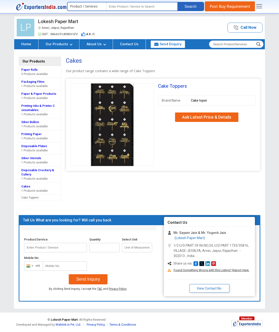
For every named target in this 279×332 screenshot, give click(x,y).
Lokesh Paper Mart (58, 21)
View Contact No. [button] (209, 288)
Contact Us (129, 44)
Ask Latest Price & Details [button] (206, 117)
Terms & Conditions (122, 324)
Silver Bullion (30, 122)
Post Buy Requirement (230, 6)
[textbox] (142, 6)
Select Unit (129, 239)
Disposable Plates (34, 146)
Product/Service (36, 239)
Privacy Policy (117, 288)
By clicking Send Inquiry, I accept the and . (88, 288)
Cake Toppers (30, 197)
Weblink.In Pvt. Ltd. (68, 324)
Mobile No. (31, 258)
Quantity (94, 239)
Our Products (59, 44)
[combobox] (32, 266)
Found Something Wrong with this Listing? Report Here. (211, 270)
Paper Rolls (29, 69)
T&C (99, 288)
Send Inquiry (88, 279)
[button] (245, 28)
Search (191, 6)
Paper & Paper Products (38, 93)
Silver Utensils (31, 158)
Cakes (25, 186)
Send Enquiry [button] (167, 44)
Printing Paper (31, 134)
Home (26, 44)
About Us (96, 44)
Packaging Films (32, 81)
